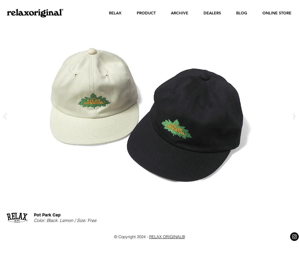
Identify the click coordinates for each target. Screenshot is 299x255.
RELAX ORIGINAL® (167, 236)
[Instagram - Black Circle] (294, 236)
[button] (115, 13)
